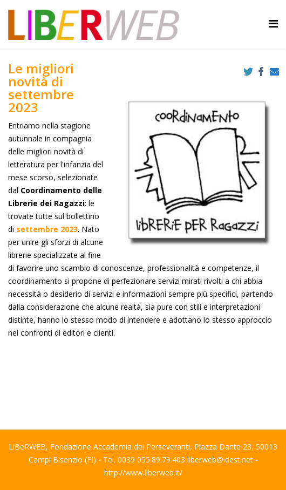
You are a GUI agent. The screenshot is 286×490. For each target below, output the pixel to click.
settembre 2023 (47, 229)
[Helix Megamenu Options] (273, 23)
